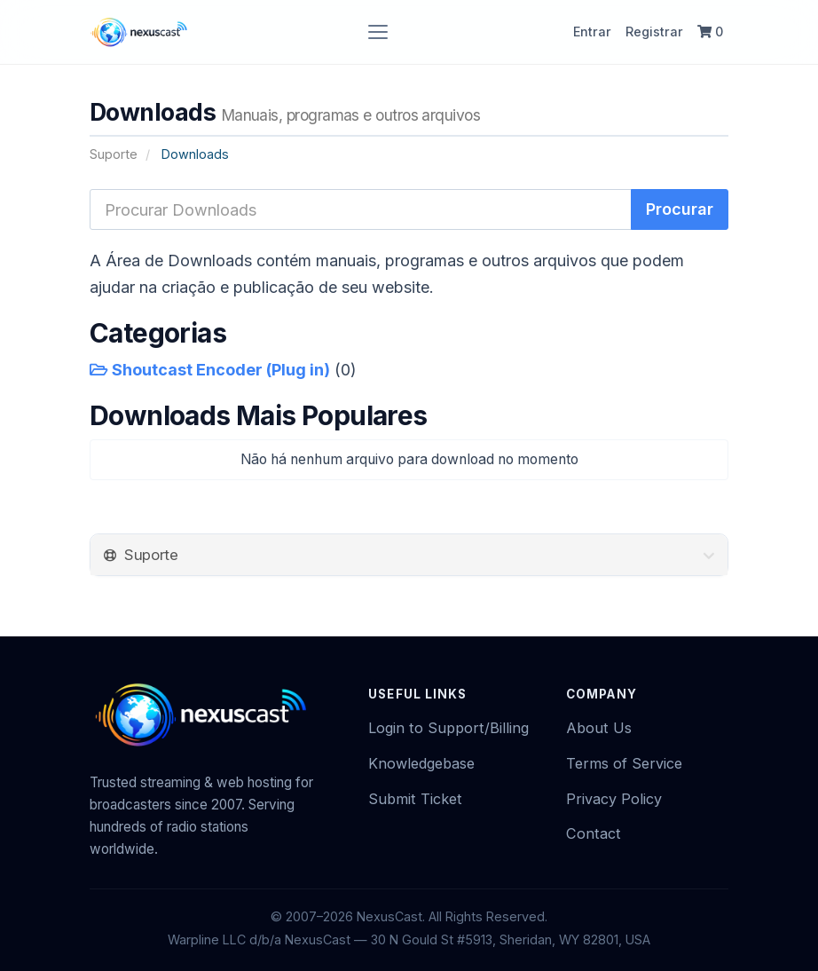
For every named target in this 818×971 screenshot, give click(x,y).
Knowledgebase (421, 763)
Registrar (654, 31)
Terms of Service (624, 763)
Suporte (114, 154)
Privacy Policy (614, 799)
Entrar (592, 31)
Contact (593, 833)
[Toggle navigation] (378, 32)
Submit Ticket (415, 799)
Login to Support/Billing (448, 728)
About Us (599, 728)
